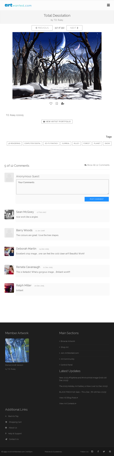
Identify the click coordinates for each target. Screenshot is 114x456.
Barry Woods (24, 230)
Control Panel (67, 365)
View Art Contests (67, 403)
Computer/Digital (32, 143)
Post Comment (97, 199)
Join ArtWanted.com (70, 353)
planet (97, 143)
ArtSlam (29, 452)
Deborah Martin (26, 248)
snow (107, 143)
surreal (66, 143)
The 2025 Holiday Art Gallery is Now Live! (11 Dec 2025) (83, 386)
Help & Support (13, 433)
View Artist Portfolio (57, 122)
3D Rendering (14, 143)
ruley (76, 143)
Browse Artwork (68, 341)
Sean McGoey (25, 211)
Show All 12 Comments (98, 165)
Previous (42, 28)
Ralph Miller (23, 285)
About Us (11, 428)
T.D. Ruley (58, 20)
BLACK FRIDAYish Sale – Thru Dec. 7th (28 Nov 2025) (82, 392)
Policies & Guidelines (53, 452)
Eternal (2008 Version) (14, 365)
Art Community (67, 359)
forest (86, 143)
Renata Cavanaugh (28, 267)
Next (74, 28)
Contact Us (12, 439)
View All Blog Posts (68, 398)
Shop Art (64, 347)
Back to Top (11, 416)
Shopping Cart (13, 422)
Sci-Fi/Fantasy (51, 143)
